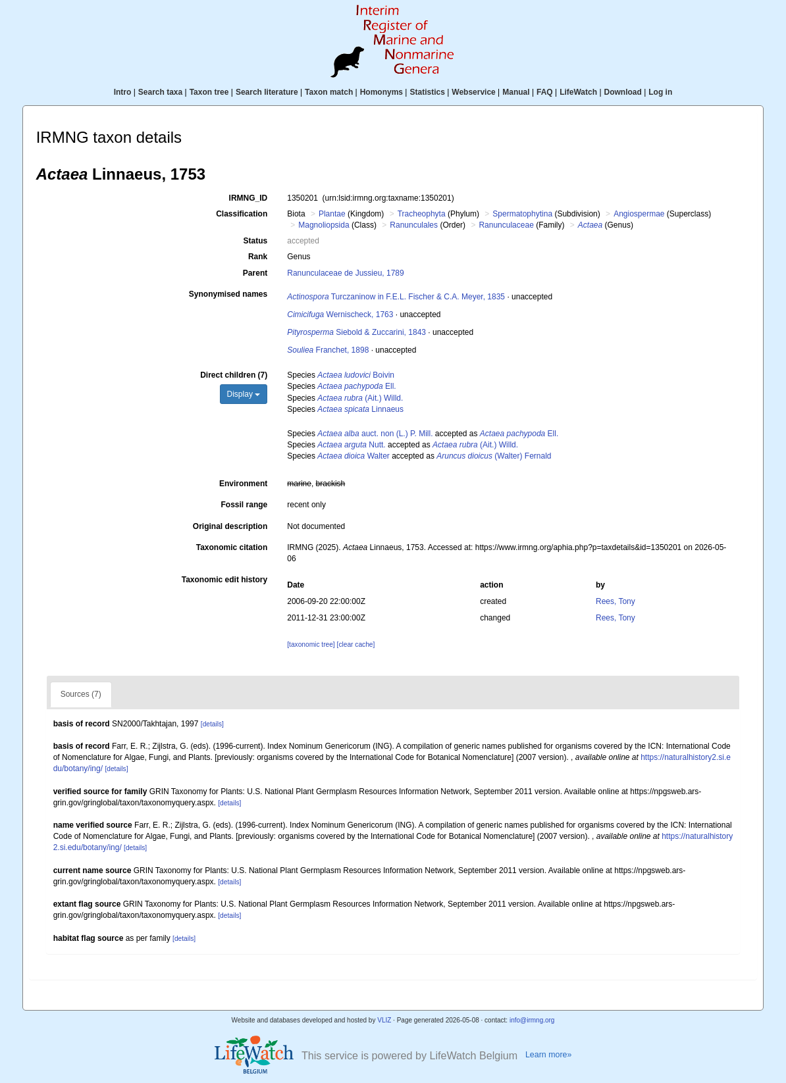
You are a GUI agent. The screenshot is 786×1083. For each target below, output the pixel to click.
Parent (255, 273)
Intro (123, 92)
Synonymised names (228, 294)
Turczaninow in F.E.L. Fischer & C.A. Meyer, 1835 (396, 296)
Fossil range (244, 504)
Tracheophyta (422, 213)
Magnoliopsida (323, 225)
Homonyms (381, 92)
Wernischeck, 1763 (340, 314)
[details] (212, 724)
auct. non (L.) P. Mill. (374, 433)
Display (244, 394)
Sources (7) (81, 694)
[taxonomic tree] (310, 644)
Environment (243, 483)
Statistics (426, 92)
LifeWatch (578, 92)
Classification (241, 213)
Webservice (474, 92)
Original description (230, 526)
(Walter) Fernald (493, 456)
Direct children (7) (233, 375)
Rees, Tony (615, 601)
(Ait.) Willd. (360, 398)
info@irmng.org (532, 1020)
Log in (660, 92)
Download (623, 92)
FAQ (545, 92)
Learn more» (548, 1054)
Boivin (355, 375)
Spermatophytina (522, 213)
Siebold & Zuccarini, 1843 (356, 332)
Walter (353, 456)
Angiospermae (639, 213)
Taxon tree (209, 92)
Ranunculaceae (506, 225)
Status (256, 240)
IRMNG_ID (248, 198)
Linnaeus (360, 409)
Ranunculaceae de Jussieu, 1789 (345, 273)
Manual (515, 92)
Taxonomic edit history (224, 579)
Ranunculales (414, 225)
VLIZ (384, 1020)
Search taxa (160, 92)
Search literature (267, 92)
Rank (257, 256)
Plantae (332, 213)
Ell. (356, 386)
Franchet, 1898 (328, 350)
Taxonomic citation (231, 547)
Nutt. (351, 444)
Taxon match (329, 92)
